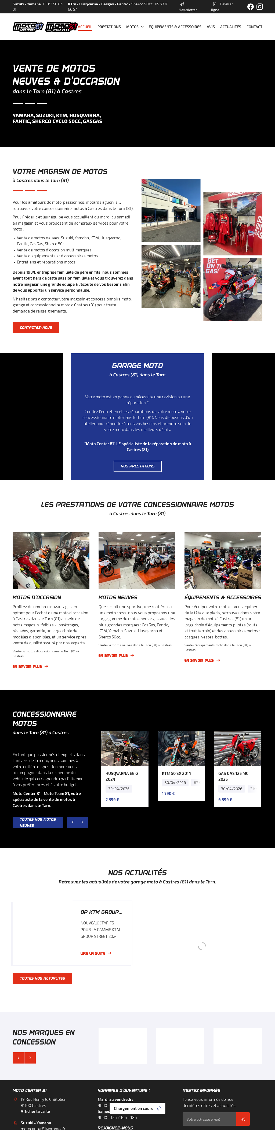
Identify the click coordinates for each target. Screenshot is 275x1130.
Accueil (85, 27)
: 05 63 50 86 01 (38, 7)
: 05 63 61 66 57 (118, 7)
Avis (211, 27)
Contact (254, 27)
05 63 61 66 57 (33, 1107)
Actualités (230, 27)
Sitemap (209, 1123)
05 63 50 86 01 (33, 1078)
